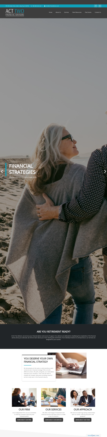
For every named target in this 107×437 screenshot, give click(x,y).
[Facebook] (95, 1)
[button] (50, 7)
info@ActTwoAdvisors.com (51, 1)
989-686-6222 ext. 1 (36, 1)
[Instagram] (100, 1)
